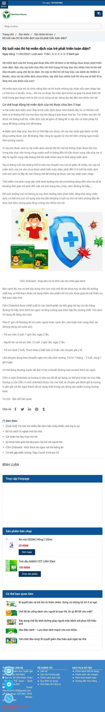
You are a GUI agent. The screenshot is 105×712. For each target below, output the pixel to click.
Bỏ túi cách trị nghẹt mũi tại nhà (24, 431)
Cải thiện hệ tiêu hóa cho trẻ (22, 436)
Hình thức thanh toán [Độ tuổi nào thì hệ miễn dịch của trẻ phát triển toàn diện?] (85, 677)
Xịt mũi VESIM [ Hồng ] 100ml (35, 539)
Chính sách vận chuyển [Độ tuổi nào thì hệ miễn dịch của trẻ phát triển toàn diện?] (86, 674)
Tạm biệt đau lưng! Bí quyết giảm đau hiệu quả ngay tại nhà (52, 639)
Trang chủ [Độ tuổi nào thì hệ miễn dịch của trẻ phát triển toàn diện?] (9, 34)
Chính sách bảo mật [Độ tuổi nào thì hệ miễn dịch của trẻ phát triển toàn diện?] (50, 677)
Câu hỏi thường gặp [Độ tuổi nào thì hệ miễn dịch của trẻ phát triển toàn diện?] (50, 674)
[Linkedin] (29, 409)
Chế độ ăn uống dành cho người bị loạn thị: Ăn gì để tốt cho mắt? (55, 611)
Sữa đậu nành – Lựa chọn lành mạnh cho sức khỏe (48, 630)
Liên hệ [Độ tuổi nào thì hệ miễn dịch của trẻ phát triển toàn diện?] (44, 671)
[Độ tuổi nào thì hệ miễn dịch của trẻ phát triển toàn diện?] (15, 409)
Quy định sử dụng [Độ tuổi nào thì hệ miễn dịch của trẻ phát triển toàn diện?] (49, 681)
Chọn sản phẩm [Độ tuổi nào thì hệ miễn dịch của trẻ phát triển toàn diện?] (30, 574)
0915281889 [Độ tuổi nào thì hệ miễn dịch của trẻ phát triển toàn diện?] (56, 3)
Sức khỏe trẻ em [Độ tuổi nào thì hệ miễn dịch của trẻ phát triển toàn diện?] (45, 34)
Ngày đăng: (9, 54)
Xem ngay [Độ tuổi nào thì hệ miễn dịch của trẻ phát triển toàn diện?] (27, 552)
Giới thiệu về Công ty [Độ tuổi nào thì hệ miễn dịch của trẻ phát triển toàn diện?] (50, 684)
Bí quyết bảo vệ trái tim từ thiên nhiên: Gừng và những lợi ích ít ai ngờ (58, 602)
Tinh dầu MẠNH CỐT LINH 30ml (37, 561)
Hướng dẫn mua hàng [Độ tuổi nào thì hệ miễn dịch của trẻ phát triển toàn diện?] (86, 681)
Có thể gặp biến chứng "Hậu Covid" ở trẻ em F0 (32, 452)
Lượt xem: (38, 54)
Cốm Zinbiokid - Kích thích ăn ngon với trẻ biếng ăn (34, 447)
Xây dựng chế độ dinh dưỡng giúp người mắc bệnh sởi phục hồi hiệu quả (57, 622)
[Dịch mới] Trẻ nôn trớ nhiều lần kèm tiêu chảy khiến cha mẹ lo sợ (43, 426)
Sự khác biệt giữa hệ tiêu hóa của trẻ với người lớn (34, 442)
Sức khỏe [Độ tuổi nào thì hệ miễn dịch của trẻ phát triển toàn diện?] (25, 34)
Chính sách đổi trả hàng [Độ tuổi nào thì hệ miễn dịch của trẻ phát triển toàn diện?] (87, 671)
